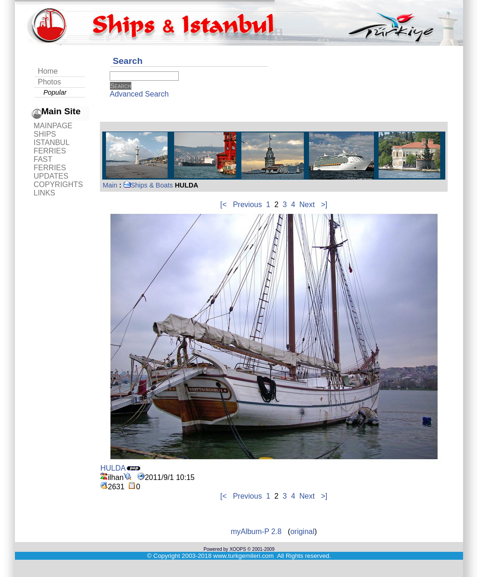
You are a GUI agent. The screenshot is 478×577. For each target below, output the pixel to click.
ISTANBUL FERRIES (51, 147)
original (302, 531)
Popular (55, 92)
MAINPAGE (53, 126)
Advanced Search (139, 94)
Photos (49, 82)
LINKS (44, 193)
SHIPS (45, 134)
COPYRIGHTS (58, 184)
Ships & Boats (148, 185)
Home (48, 71)
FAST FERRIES (50, 163)
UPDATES (51, 176)
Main (110, 185)
